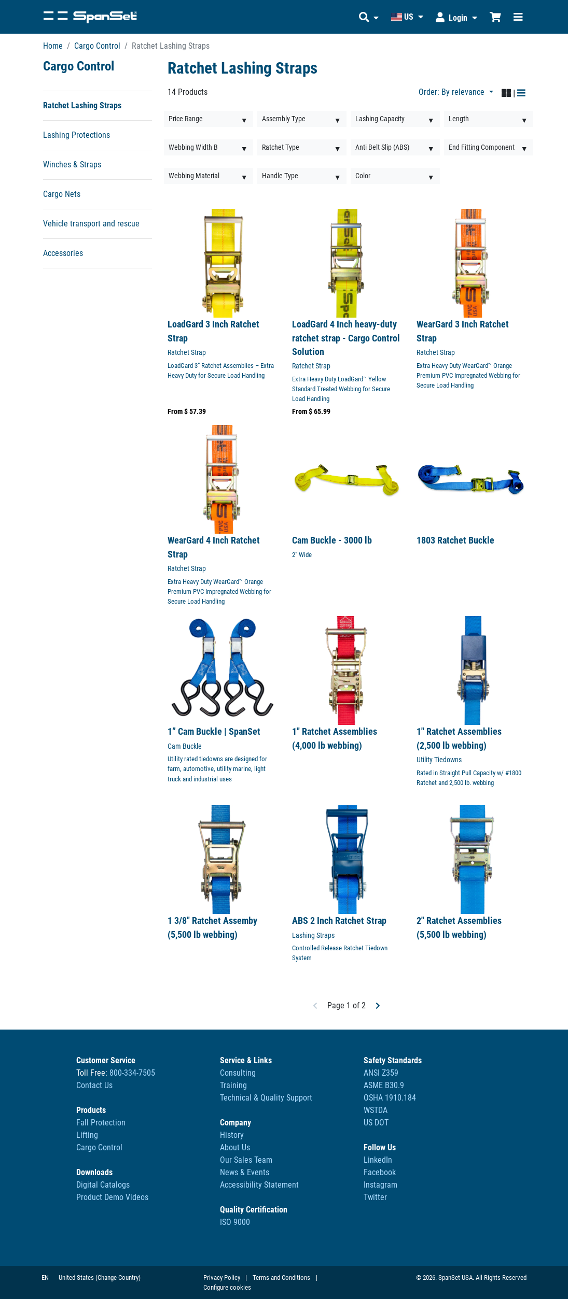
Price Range (186, 119)
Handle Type (280, 176)
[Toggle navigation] (518, 17)
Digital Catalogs (103, 1185)
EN (45, 1277)
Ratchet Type (280, 147)
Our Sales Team (246, 1160)
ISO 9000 (235, 1222)
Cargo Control (97, 46)
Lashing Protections (76, 135)
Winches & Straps (72, 164)
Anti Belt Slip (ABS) (382, 147)
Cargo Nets (61, 194)
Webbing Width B (193, 147)
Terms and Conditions (281, 1277)
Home (53, 46)
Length (459, 119)
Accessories (63, 253)
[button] (369, 17)
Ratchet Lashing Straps (82, 105)
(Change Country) (118, 1277)
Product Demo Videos (112, 1197)
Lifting (87, 1135)
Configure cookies (227, 1287)
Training (233, 1085)
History (232, 1135)
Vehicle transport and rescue (91, 224)
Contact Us (94, 1085)
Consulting (238, 1073)
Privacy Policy (221, 1277)
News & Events (244, 1172)
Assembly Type (284, 119)
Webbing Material (194, 176)
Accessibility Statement (259, 1185)
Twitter (375, 1197)
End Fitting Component (482, 147)
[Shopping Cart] (495, 17)
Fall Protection (101, 1122)
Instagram (380, 1185)
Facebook (380, 1172)
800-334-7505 (132, 1073)
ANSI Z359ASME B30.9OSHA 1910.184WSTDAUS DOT (390, 1097)
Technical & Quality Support (266, 1098)
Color (362, 176)
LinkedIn (378, 1160)
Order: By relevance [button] (453, 92)
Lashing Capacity (380, 119)
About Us (235, 1147)
